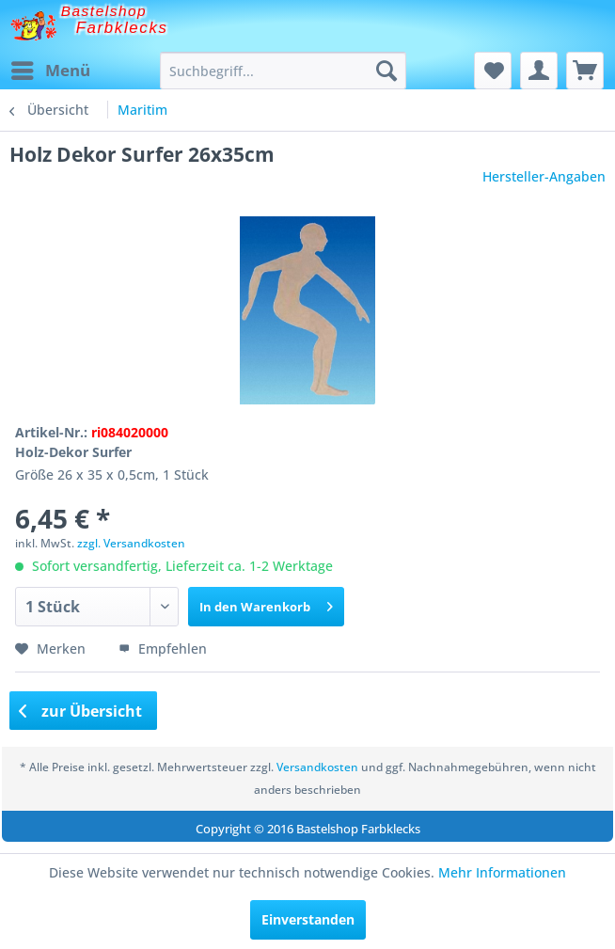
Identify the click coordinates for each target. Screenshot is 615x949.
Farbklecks (122, 28)
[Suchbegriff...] (283, 70)
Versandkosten (317, 767)
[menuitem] (50, 70)
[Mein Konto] (539, 70)
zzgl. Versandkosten (131, 543)
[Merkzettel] (493, 70)
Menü (50, 68)
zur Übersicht (81, 711)
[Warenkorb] (585, 70)
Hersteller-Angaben (544, 176)
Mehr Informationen (502, 872)
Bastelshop (104, 11)
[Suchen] (386, 70)
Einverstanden (308, 919)
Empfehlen (162, 648)
